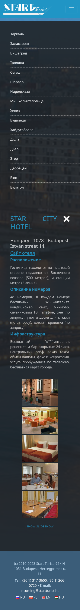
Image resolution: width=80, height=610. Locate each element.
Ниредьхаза (20, 91)
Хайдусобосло (21, 129)
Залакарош (19, 43)
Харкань (17, 34)
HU (59, 597)
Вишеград (18, 53)
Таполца (17, 62)
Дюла (14, 139)
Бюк (13, 177)
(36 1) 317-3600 (34, 580)
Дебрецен (18, 168)
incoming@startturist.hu (40, 590)
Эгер (14, 158)
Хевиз (15, 110)
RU (20, 597)
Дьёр (14, 149)
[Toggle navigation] (71, 9)
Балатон (17, 187)
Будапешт (18, 120)
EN (46, 597)
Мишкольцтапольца (27, 101)
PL (33, 597)
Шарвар (17, 82)
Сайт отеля (22, 253)
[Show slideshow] (40, 526)
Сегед (15, 72)
